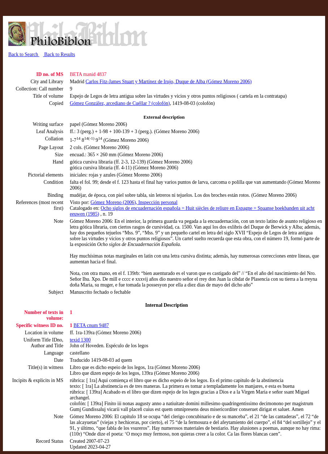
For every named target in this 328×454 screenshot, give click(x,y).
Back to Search (23, 54)
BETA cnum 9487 (91, 325)
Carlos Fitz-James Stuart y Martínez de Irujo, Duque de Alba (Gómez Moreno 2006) (168, 81)
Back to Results (59, 54)
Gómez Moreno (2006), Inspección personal (133, 202)
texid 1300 (80, 340)
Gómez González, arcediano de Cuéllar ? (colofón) (120, 103)
